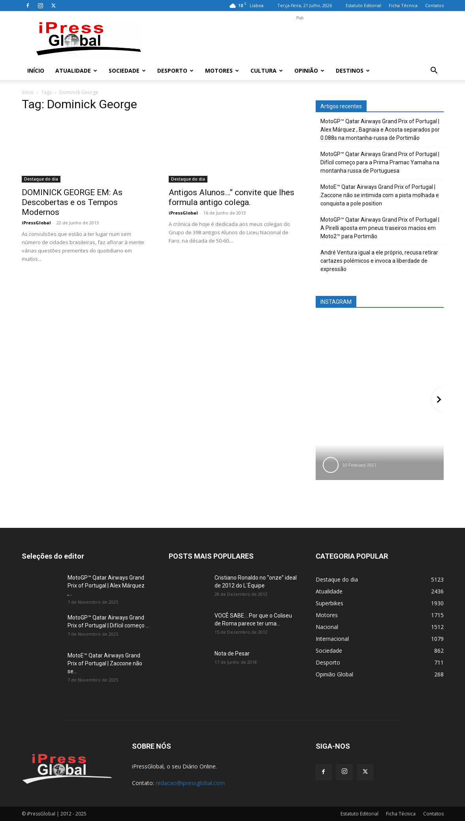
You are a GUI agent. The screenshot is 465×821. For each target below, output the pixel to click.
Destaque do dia (41, 179)
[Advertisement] (300, 40)
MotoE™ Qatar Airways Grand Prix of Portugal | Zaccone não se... (105, 663)
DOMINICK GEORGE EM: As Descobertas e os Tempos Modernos (72, 202)
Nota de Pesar (232, 653)
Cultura (266, 70)
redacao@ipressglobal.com (190, 783)
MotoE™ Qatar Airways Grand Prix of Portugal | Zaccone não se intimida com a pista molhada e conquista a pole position (379, 195)
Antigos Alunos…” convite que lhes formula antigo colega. (231, 197)
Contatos (434, 5)
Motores (222, 70)
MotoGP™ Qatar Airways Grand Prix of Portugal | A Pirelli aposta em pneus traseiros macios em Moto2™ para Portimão (379, 228)
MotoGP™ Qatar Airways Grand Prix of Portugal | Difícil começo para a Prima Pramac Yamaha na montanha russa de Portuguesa (379, 162)
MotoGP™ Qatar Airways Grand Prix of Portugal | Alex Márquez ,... (106, 585)
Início (35, 70)
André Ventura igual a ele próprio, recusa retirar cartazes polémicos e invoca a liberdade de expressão (379, 260)
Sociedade (127, 70)
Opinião (309, 70)
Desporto (175, 70)
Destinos (353, 70)
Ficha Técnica (403, 5)
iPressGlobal (36, 223)
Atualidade (76, 70)
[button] (434, 71)
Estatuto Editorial (363, 5)
